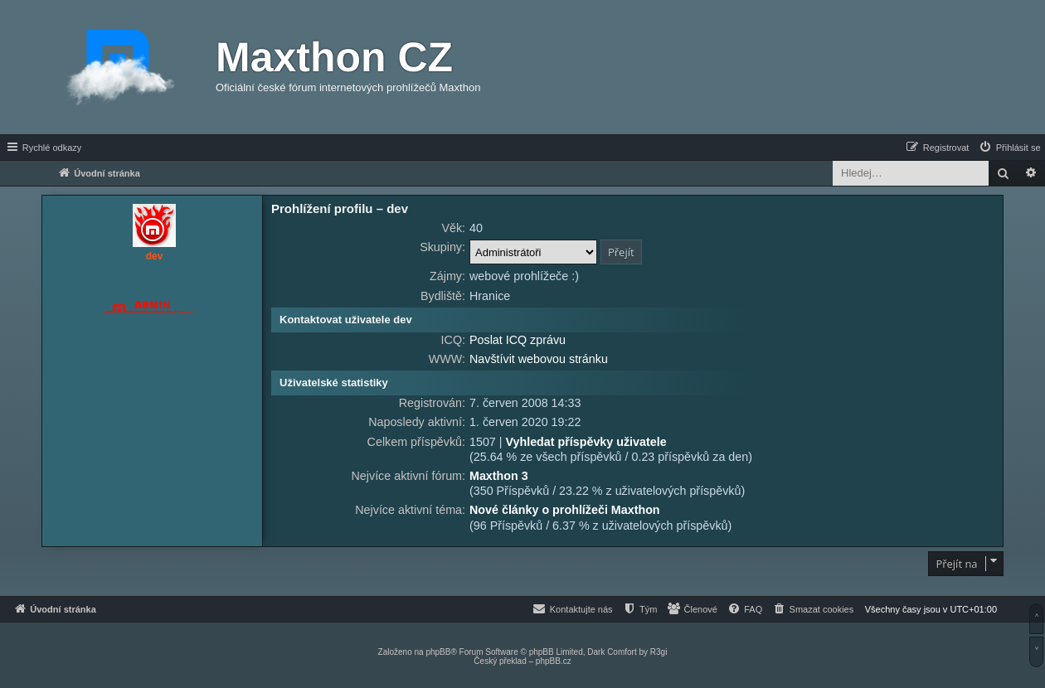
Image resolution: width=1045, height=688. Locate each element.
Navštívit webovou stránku (538, 359)
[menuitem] (1009, 147)
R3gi (659, 652)
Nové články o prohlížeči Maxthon (564, 509)
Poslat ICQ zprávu (517, 339)
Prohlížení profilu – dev (339, 208)
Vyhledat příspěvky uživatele (585, 441)
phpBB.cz (553, 661)
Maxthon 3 (498, 475)
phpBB (437, 652)
